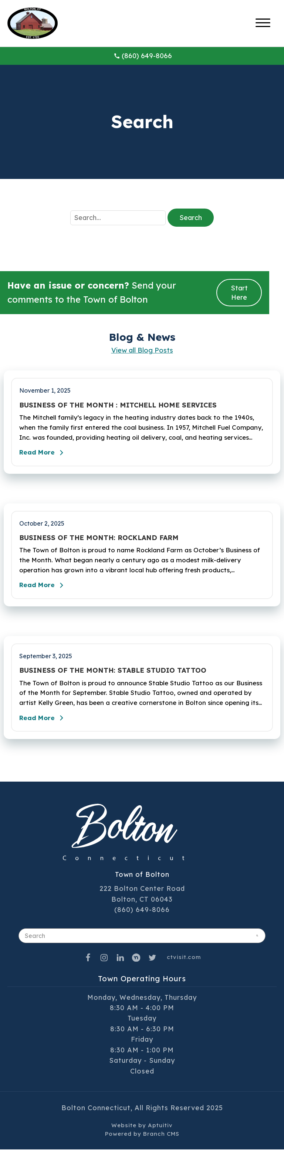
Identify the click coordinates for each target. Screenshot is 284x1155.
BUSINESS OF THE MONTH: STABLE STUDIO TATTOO (112, 674)
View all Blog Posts (142, 350)
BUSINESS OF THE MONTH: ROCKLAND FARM (99, 540)
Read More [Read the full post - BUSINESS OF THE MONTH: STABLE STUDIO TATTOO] (44, 723)
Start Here (239, 293)
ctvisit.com (184, 962)
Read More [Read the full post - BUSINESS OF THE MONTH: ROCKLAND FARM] (44, 589)
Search (190, 217)
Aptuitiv (160, 1130)
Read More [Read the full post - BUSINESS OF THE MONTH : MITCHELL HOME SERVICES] (44, 454)
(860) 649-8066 (143, 55)
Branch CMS (161, 1139)
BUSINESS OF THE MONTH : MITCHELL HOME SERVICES (118, 405)
